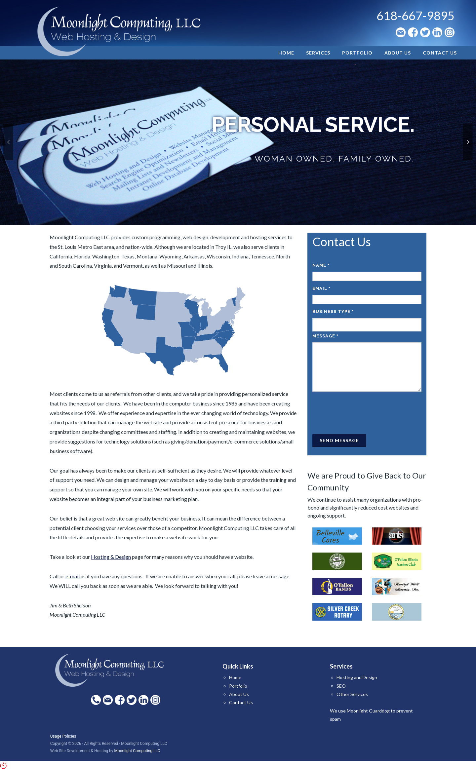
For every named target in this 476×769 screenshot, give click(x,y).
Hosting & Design (111, 557)
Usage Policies (63, 736)
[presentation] (362, 413)
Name (321, 265)
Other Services (352, 694)
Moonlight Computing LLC (137, 751)
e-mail (73, 576)
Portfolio (238, 686)
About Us (239, 694)
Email (321, 288)
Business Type (333, 311)
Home (235, 677)
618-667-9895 (416, 15)
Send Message (339, 440)
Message (325, 335)
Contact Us (241, 702)
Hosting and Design (357, 677)
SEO (341, 686)
